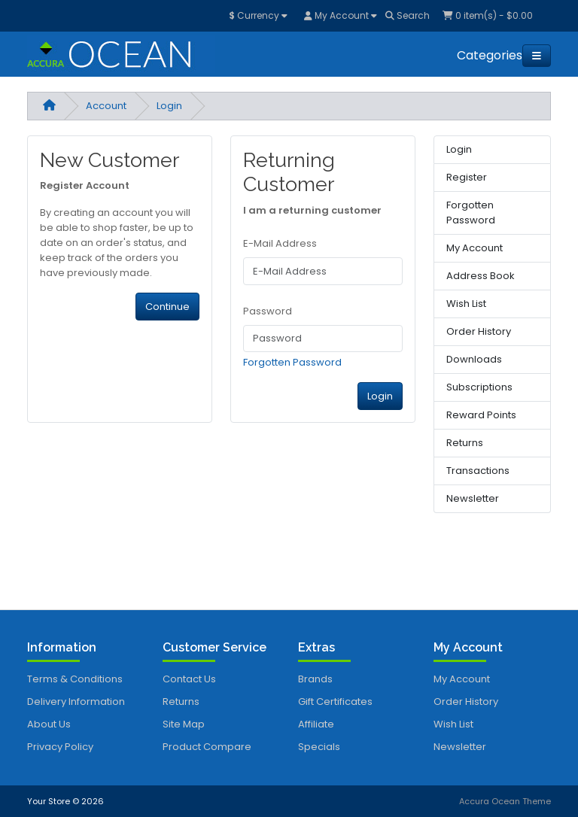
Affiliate (316, 724)
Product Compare (207, 747)
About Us (49, 724)
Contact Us (189, 679)
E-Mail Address (280, 243)
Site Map (184, 724)
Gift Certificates (335, 701)
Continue (167, 306)
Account (106, 106)
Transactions (478, 470)
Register (466, 177)
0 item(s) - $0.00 (488, 15)
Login (169, 106)
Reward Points (481, 415)
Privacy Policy (60, 747)
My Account (474, 248)
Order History (478, 331)
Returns (464, 443)
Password (267, 311)
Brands (315, 679)
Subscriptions (479, 387)
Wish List (466, 303)
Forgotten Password (292, 362)
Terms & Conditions (75, 679)
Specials (319, 747)
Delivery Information (76, 701)
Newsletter (472, 498)
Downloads (474, 359)
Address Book (480, 276)
